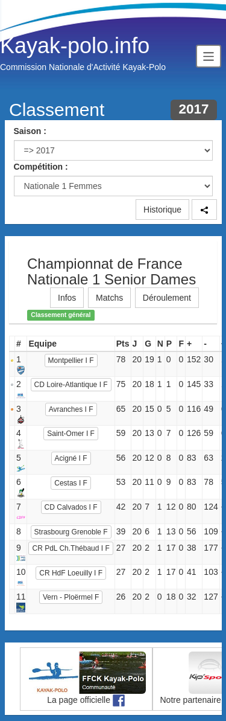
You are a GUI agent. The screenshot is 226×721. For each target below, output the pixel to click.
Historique (162, 209)
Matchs (109, 298)
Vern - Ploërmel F (71, 597)
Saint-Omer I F (71, 433)
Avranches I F (71, 409)
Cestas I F (70, 483)
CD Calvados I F (71, 507)
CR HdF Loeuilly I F (70, 573)
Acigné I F (71, 458)
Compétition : (41, 166)
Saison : (30, 131)
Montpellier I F (71, 360)
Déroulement (167, 298)
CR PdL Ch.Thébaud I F (70, 548)
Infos (67, 298)
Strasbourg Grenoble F (71, 532)
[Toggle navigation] (208, 56)
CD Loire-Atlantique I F (71, 384)
